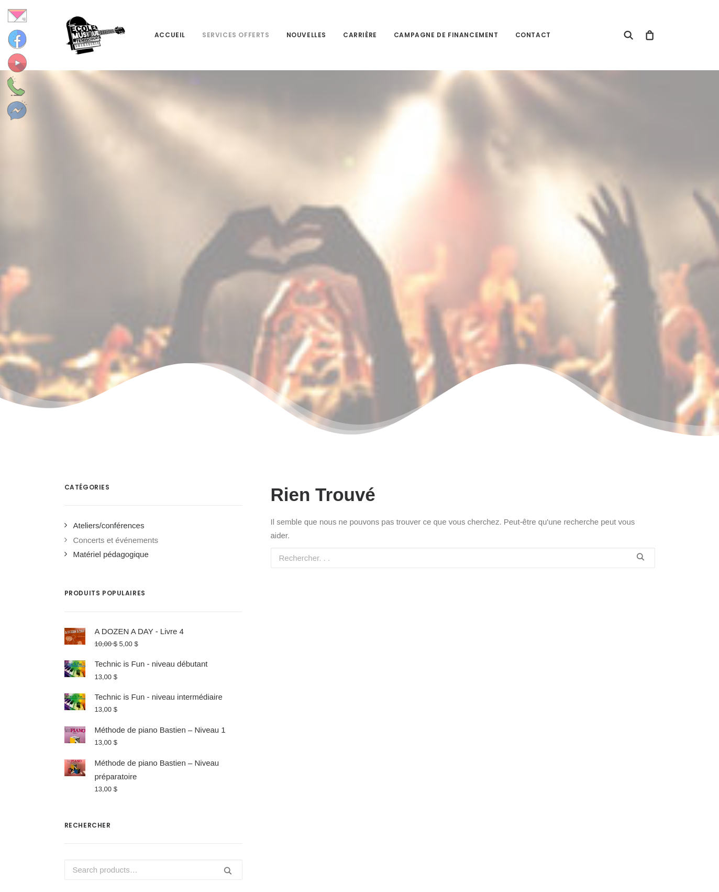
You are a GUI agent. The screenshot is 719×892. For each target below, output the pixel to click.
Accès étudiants (563, 724)
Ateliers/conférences (109, 268)
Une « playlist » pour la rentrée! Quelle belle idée (433, 789)
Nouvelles (306, 34)
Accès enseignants (569, 738)
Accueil (169, 34)
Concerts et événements (116, 282)
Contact (533, 34)
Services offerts (236, 34)
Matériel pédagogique (111, 296)
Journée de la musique (418, 753)
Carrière (360, 34)
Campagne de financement (446, 34)
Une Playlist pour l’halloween (429, 725)
